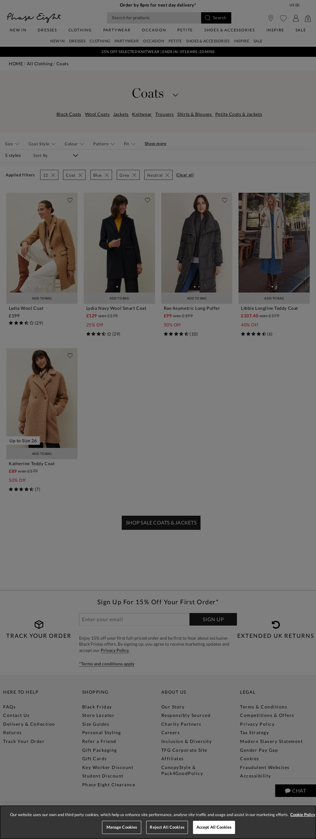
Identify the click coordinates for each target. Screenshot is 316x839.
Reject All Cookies (167, 827)
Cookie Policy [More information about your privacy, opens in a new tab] (302, 814)
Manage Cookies (121, 827)
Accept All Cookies (214, 827)
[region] (158, 822)
